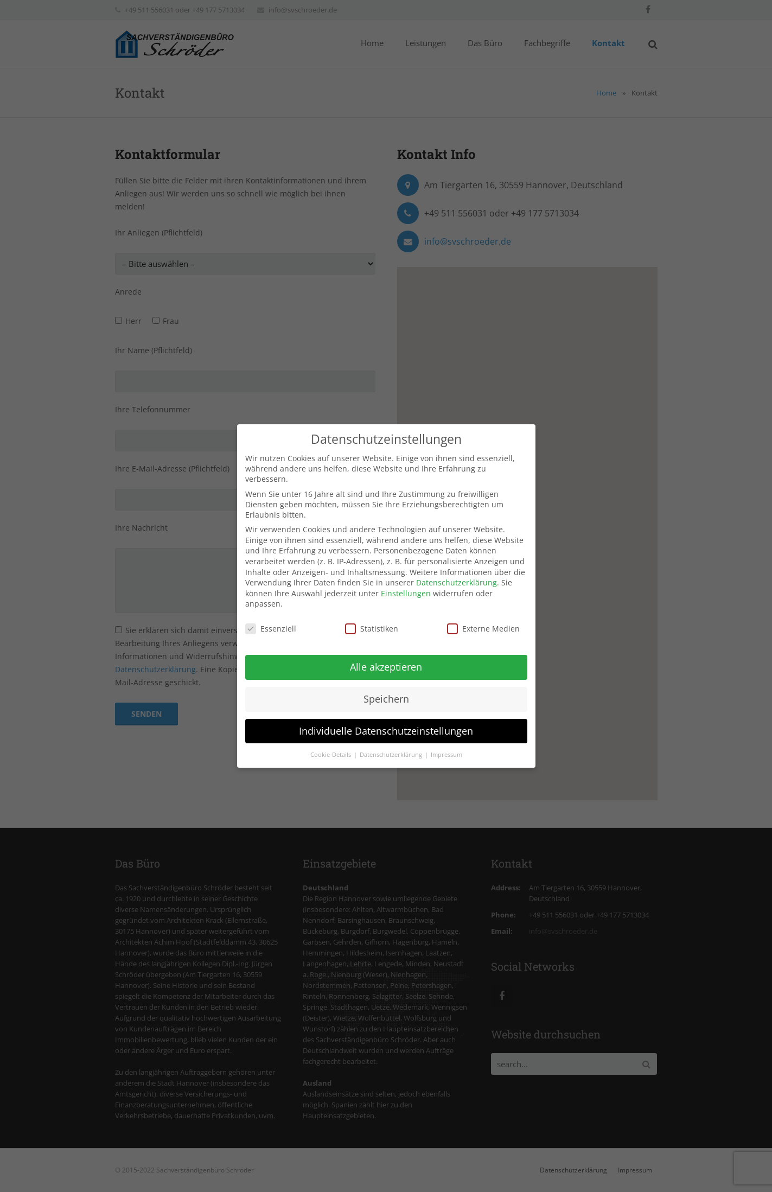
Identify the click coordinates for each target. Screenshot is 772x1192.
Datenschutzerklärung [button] (392, 754)
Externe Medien (483, 628)
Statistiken (371, 628)
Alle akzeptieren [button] (386, 666)
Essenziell (270, 628)
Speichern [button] (386, 698)
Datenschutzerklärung (456, 582)
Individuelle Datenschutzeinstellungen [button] (386, 730)
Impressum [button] (446, 754)
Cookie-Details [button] (331, 754)
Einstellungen (406, 593)
